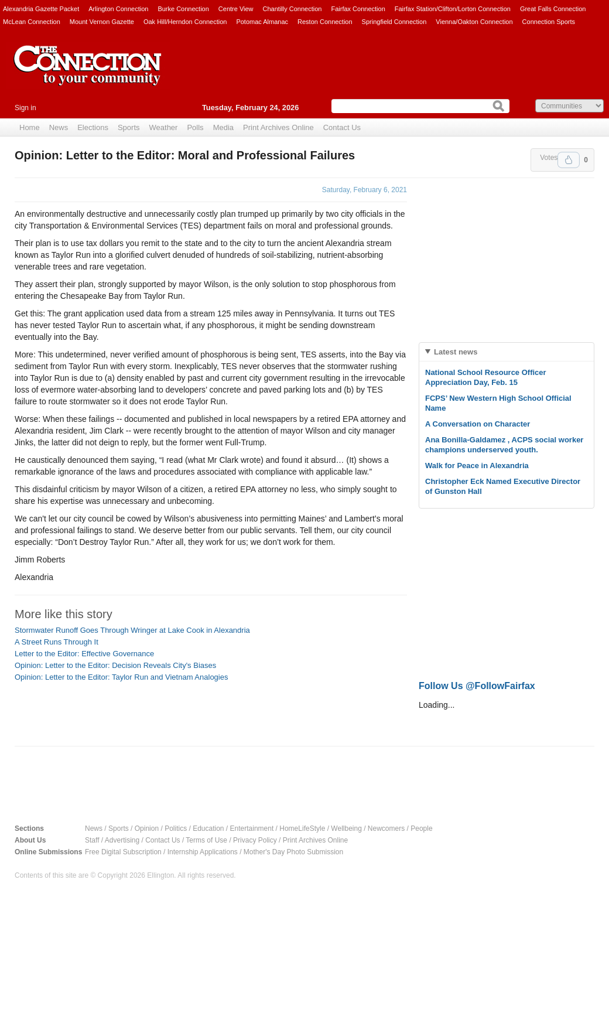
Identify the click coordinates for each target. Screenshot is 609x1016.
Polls (195, 127)
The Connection (88, 74)
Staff (92, 840)
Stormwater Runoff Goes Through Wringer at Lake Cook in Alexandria (132, 630)
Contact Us (342, 127)
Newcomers (386, 828)
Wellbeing (346, 828)
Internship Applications (202, 852)
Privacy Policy (255, 840)
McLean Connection (31, 21)
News (59, 127)
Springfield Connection (394, 21)
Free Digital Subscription (123, 852)
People (421, 828)
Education (208, 828)
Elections (92, 127)
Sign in (25, 108)
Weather (163, 127)
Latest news (455, 351)
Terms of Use (206, 840)
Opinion (147, 828)
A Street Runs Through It (56, 641)
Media (223, 127)
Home (29, 127)
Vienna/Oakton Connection (474, 21)
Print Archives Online (278, 127)
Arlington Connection (118, 8)
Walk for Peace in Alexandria (477, 465)
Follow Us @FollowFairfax (477, 686)
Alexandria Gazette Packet (41, 8)
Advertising (122, 840)
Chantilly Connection (292, 8)
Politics (176, 828)
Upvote (568, 160)
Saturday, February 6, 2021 (364, 190)
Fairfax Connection (358, 8)
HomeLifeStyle (302, 828)
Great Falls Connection (553, 8)
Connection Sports (549, 21)
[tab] (506, 352)
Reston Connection (325, 21)
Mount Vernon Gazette (102, 21)
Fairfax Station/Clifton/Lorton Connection (453, 8)
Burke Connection (183, 8)
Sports (129, 127)
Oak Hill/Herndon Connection (185, 21)
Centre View (236, 8)
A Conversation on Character (477, 424)
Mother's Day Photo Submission (293, 852)
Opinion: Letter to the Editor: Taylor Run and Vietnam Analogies (121, 677)
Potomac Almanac (262, 21)
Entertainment (252, 828)
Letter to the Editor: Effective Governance (84, 653)
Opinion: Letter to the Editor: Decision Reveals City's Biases (115, 665)
